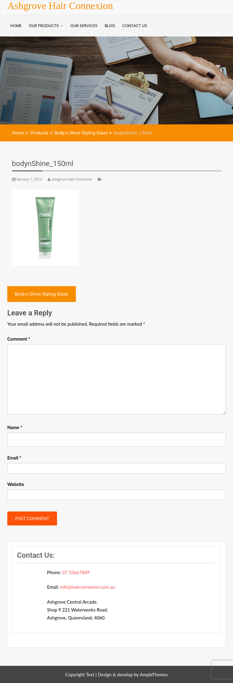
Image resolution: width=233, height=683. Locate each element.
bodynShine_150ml (42, 163)
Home (16, 26)
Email (14, 457)
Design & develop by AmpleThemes (133, 674)
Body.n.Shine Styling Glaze (41, 294)
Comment (18, 339)
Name (14, 427)
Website (15, 484)
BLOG (110, 26)
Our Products (44, 26)
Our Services (83, 26)
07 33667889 (76, 572)
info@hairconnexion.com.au (87, 587)
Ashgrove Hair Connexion (60, 5)
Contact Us (134, 26)
